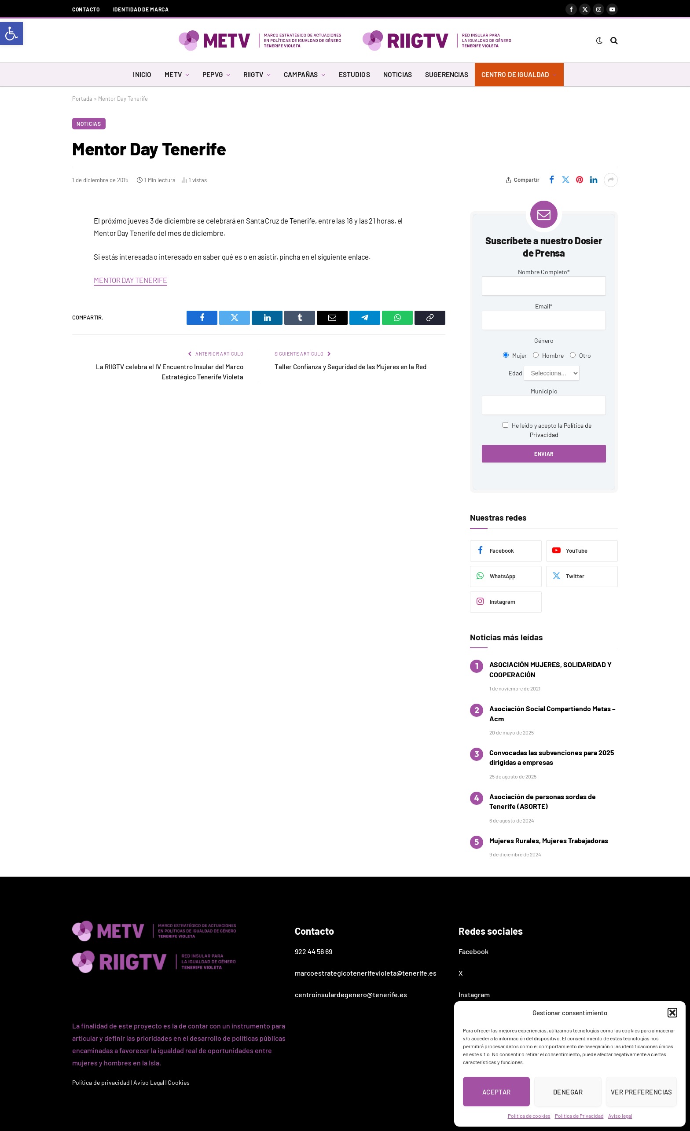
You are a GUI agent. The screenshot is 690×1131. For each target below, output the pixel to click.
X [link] (461, 973)
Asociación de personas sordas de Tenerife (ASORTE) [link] (542, 801)
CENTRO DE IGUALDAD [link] (515, 74)
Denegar (568, 1092)
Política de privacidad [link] (101, 1082)
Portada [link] (82, 98)
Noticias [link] (89, 124)
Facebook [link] (473, 951)
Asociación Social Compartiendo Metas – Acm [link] (552, 713)
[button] (672, 1012)
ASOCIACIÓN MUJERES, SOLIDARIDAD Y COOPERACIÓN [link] (550, 669)
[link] (11, 33)
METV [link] (173, 74)
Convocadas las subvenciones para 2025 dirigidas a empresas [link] (551, 757)
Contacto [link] (86, 9)
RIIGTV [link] (253, 74)
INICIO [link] (142, 74)
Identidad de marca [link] (141, 9)
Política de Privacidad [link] (579, 1116)
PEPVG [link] (212, 74)
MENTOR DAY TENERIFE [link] (130, 279)
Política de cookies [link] (529, 1116)
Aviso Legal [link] (148, 1082)
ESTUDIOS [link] (354, 74)
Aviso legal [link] (620, 1116)
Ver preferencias (641, 1092)
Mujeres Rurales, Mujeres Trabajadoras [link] (548, 840)
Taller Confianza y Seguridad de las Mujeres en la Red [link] (350, 367)
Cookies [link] (179, 1082)
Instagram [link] (474, 994)
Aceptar (496, 1092)
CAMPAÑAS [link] (301, 74)
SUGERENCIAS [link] (446, 74)
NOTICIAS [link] (397, 74)
